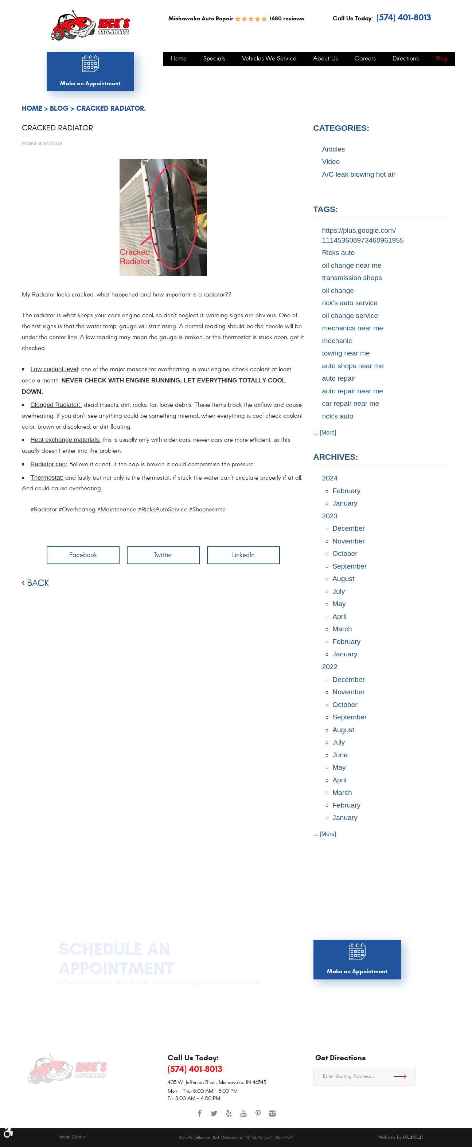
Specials (214, 59)
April (339, 616)
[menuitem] (179, 59)
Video (331, 161)
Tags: (325, 209)
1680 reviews (286, 18)
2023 (330, 516)
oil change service (350, 315)
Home (179, 59)
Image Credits (72, 1137)
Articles (333, 149)
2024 (330, 478)
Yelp (229, 1117)
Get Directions (403, 1076)
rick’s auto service (350, 303)
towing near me (346, 353)
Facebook (83, 555)
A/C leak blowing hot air (359, 174)
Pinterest (258, 1117)
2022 (330, 667)
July (338, 591)
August (343, 578)
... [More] (324, 432)
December (348, 528)
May (339, 604)
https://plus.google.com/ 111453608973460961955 (363, 235)
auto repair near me (352, 391)
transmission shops (352, 278)
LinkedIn (243, 555)
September (349, 566)
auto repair (339, 378)
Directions (406, 59)
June (340, 755)
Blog (441, 59)
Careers (365, 59)
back (38, 583)
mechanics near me (352, 328)
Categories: (341, 128)
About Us (325, 59)
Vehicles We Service (269, 59)
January (344, 503)
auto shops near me (353, 366)
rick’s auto (338, 416)
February (346, 491)
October (344, 553)
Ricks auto (338, 252)
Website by (400, 1138)
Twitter (163, 555)
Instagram (272, 1117)
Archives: (335, 456)
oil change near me (352, 265)
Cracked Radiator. (111, 108)
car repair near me (350, 403)
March (342, 629)
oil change (338, 290)
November (348, 541)
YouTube (243, 1117)
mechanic (337, 341)
